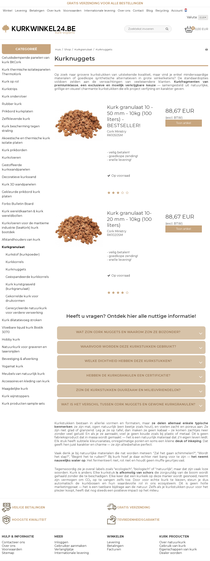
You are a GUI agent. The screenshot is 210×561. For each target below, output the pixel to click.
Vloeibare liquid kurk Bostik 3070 (22, 330)
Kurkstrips (9, 89)
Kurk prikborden (14, 150)
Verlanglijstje (64, 549)
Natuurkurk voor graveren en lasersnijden (24, 349)
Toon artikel (183, 123)
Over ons (124, 10)
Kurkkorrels (14, 262)
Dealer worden (170, 553)
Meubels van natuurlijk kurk (23, 374)
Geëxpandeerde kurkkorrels (27, 277)
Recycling (162, 10)
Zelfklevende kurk (16, 119)
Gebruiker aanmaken (70, 546)
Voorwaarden (72, 10)
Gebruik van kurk (172, 546)
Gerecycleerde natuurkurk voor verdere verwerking (26, 310)
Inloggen (61, 542)
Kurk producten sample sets (23, 403)
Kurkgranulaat (13, 247)
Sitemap (8, 553)
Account (177, 10)
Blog (149, 10)
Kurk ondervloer (14, 96)
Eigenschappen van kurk (178, 549)
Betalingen (36, 10)
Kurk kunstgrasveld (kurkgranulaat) (20, 287)
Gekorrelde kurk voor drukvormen (22, 298)
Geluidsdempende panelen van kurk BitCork (25, 60)
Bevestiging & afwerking (20, 359)
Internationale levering (99, 10)
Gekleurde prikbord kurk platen (21, 194)
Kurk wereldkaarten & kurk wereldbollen (22, 213)
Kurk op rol (10, 81)
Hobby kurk (11, 339)
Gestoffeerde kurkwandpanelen (16, 167)
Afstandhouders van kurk (21, 239)
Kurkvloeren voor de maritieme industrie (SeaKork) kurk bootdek (25, 227)
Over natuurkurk (172, 542)
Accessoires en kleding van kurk (26, 381)
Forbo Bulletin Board (18, 204)
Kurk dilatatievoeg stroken (22, 320)
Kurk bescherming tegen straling (21, 129)
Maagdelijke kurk (15, 388)
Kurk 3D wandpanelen (19, 184)
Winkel (7, 10)
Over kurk (54, 10)
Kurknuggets (16, 269)
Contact (138, 10)
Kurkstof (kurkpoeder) (23, 254)
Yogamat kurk (12, 366)
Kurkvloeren (11, 157)
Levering (21, 10)
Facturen (114, 549)
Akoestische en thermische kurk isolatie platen (26, 140)
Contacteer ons (13, 542)
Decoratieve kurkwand (19, 177)
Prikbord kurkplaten (17, 111)
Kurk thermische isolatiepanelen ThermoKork (26, 72)
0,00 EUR (196, 29)
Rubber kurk (12, 104)
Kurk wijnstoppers (15, 396)
